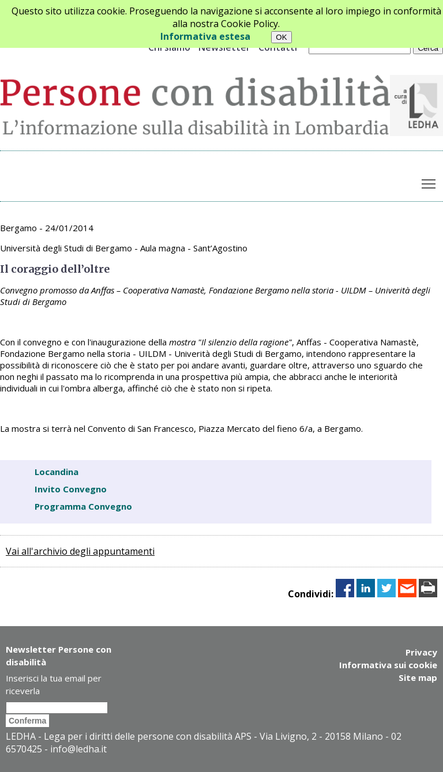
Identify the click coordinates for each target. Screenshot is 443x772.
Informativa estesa (205, 36)
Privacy (421, 652)
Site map (418, 677)
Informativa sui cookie (388, 665)
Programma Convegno (83, 506)
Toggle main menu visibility (429, 181)
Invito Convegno (71, 489)
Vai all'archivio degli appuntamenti (80, 551)
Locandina (56, 471)
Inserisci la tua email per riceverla (54, 684)
